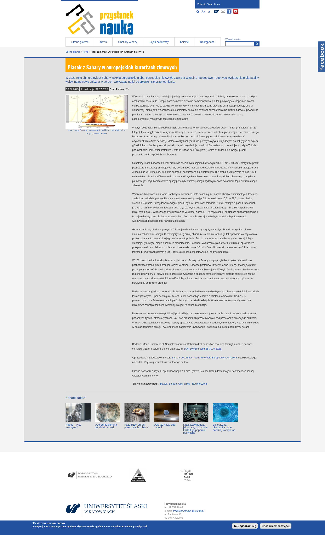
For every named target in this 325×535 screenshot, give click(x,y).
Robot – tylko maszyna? (73, 426)
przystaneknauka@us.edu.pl (188, 511)
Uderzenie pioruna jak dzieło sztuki (106, 426)
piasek (163, 383)
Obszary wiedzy (127, 42)
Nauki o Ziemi (199, 383)
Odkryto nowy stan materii (165, 426)
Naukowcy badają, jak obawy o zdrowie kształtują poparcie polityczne (195, 428)
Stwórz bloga (213, 4)
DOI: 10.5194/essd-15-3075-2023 (202, 348)
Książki (184, 42)
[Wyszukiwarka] (257, 43)
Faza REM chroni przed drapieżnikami (136, 426)
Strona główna (80, 42)
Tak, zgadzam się (245, 526)
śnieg (187, 383)
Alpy (180, 383)
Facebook (321, 56)
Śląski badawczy (159, 42)
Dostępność (207, 42)
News (103, 42)
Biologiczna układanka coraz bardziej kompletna (224, 427)
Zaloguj (201, 4)
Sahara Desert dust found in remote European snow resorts (205, 357)
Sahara (173, 383)
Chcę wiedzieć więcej (276, 526)
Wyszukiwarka (233, 39)
